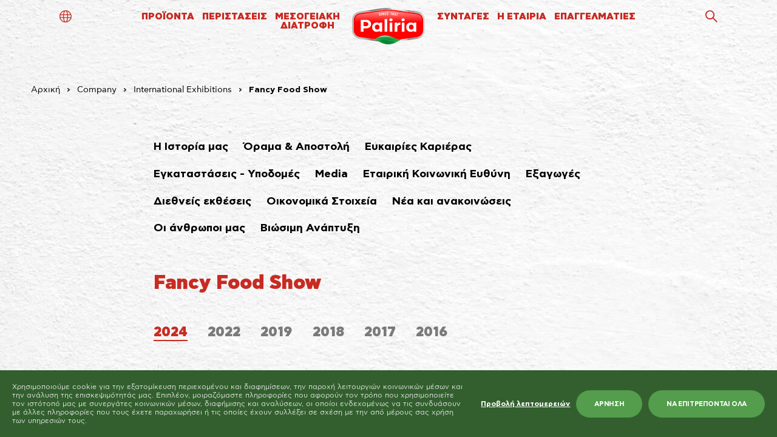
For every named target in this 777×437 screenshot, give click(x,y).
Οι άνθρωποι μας (199, 228)
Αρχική (45, 90)
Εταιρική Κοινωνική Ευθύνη (437, 174)
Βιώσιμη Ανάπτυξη (310, 228)
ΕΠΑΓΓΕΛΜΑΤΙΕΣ (595, 16)
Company (97, 90)
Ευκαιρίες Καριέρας (418, 146)
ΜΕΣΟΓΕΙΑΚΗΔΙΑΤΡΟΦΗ (307, 21)
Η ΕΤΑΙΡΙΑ (521, 16)
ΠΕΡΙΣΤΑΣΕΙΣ (234, 16)
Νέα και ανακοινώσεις (451, 201)
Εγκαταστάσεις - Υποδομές (227, 174)
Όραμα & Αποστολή (296, 146)
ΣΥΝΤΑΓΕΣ (463, 16)
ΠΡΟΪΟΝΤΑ (167, 16)
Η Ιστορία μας (191, 146)
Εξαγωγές (553, 174)
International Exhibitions (183, 90)
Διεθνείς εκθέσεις (202, 201)
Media (331, 174)
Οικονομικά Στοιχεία (321, 201)
